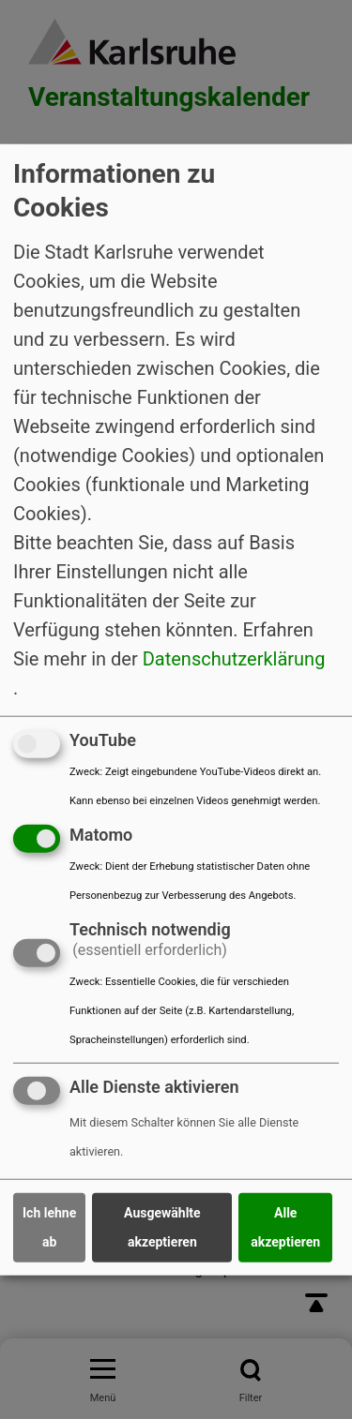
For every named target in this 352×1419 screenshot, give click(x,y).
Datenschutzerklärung (234, 658)
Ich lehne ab (49, 1227)
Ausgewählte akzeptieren (162, 1227)
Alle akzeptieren (285, 1227)
